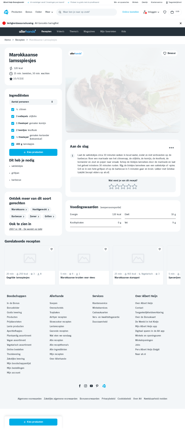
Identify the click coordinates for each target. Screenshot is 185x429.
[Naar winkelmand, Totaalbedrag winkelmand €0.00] (175, 12)
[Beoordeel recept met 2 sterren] (117, 187)
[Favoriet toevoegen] (51, 249)
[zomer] (34, 216)
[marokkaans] (19, 210)
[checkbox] (12, 109)
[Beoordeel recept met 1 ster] (111, 187)
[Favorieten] (165, 12)
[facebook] (80, 386)
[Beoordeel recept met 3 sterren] (123, 187)
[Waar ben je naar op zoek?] (86, 12)
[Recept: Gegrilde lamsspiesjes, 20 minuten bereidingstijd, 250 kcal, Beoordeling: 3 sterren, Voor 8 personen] (30, 265)
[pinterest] (97, 386)
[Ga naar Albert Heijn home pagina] (6, 12)
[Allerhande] (27, 31)
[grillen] (49, 216)
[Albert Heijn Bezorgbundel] (13, 2)
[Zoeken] (60, 12)
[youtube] (91, 386)
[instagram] (85, 386)
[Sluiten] (181, 23)
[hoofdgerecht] (40, 210)
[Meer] (49, 12)
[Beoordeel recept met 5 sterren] (134, 187)
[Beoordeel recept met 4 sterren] (129, 187)
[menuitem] (46, 31)
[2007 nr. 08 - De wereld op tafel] (33, 229)
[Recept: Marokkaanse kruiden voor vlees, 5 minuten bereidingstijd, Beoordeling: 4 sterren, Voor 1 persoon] (84, 265)
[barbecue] (17, 216)
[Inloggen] (151, 12)
